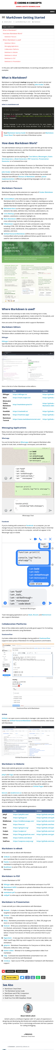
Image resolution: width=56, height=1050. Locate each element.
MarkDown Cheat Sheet (13, 989)
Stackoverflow (44, 638)
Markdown (37, 22)
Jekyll (4, 775)
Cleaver (6, 915)
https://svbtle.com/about (22, 838)
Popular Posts (21, 971)
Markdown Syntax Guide (16, 133)
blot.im (4, 793)
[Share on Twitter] (22, 977)
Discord (35, 615)
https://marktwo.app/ (21, 415)
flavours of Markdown (26, 177)
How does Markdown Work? (12, 34)
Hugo (11, 775)
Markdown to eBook (11, 55)
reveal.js (7, 961)
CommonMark (9, 199)
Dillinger (5, 341)
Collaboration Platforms (12, 49)
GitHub (4, 718)
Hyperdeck (8, 938)
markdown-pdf (9, 892)
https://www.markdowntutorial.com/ (27, 419)
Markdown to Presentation (13, 61)
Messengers (42, 157)
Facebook (29, 525)
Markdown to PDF (10, 58)
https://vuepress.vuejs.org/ (23, 841)
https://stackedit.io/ (20, 411)
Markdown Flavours (10, 37)
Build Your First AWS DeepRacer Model (18, 998)
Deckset (7, 926)
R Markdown (8, 224)
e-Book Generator (20, 159)
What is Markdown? (9, 30)
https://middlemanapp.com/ (23, 821)
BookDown (7, 867)
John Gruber (39, 85)
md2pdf (6, 895)
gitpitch (7, 945)
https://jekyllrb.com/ (21, 814)
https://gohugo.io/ (20, 818)
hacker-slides (9, 951)
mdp (5, 956)
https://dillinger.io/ (20, 394)
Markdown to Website (11, 52)
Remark (6, 910)
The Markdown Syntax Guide (15, 991)
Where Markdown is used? (12, 40)
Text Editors (33, 157)
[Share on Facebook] (27, 977)
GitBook (7, 857)
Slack (30, 615)
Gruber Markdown (46, 192)
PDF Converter (33, 159)
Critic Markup (9, 214)
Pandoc (6, 862)
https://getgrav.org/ (21, 828)
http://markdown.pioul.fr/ (22, 404)
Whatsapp (24, 442)
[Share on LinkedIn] (33, 977)
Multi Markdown (10, 219)
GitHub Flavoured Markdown (14, 234)
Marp (6, 921)
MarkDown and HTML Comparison (17, 993)
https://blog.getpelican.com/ (24, 834)
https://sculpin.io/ (19, 831)
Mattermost (46, 615)
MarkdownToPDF (10, 887)
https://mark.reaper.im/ (22, 398)
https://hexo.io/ (19, 824)
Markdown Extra (10, 209)
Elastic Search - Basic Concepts (15, 996)
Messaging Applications (11, 46)
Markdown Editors (10, 43)
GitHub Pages (38, 786)
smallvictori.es (15, 793)
